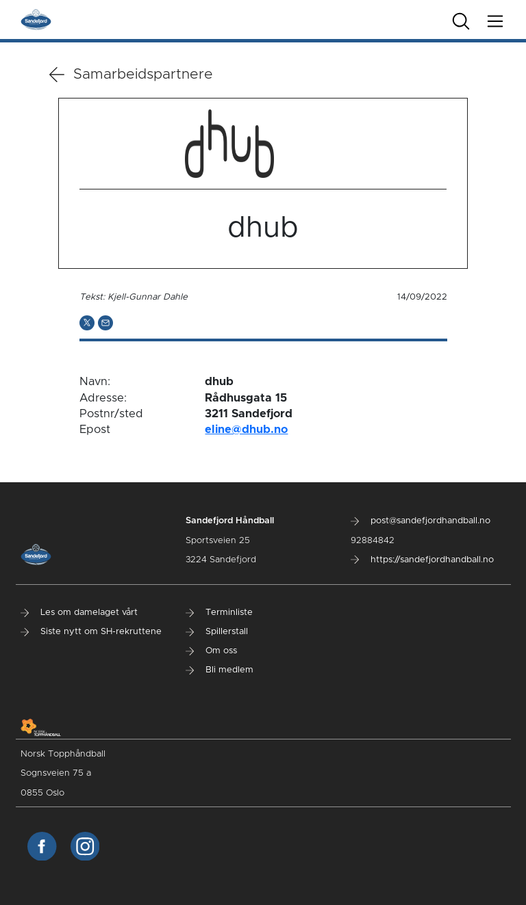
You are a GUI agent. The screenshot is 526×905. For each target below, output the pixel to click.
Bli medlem (219, 670)
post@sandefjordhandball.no (420, 520)
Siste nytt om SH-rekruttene (91, 631)
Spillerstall (217, 631)
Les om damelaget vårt (79, 612)
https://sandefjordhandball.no (422, 559)
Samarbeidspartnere (131, 74)
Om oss (211, 650)
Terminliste (219, 612)
